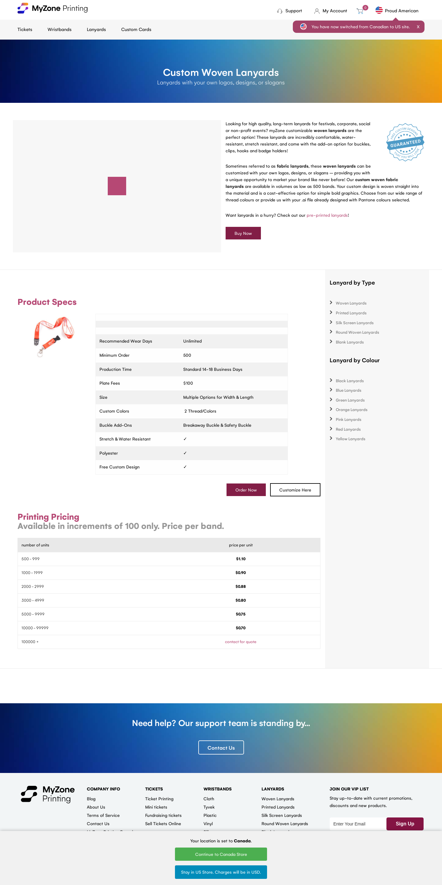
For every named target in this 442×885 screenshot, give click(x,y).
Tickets (24, 29)
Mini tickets (156, 807)
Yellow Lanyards (350, 438)
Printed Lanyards (351, 312)
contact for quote (240, 641)
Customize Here (295, 490)
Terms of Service (103, 815)
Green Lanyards (350, 399)
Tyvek (209, 807)
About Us (96, 807)
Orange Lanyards (351, 409)
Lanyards (96, 29)
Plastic (210, 815)
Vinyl (208, 823)
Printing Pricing (48, 516)
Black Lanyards (350, 380)
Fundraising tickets (163, 815)
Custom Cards (136, 29)
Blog (91, 799)
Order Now (246, 490)
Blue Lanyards (348, 390)
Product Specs (47, 301)
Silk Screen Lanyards (355, 322)
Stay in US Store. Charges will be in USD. (221, 872)
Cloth (209, 799)
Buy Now (243, 233)
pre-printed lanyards (327, 215)
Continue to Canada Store (221, 854)
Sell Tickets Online (163, 823)
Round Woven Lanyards (357, 332)
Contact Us (221, 747)
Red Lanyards (348, 429)
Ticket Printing (159, 799)
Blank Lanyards (350, 341)
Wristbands (60, 29)
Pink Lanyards (348, 419)
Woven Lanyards (351, 303)
